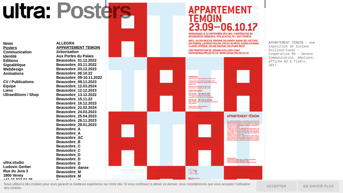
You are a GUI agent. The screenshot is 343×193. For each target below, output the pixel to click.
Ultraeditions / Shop (21, 94)
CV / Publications (18, 82)
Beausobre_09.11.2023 (76, 82)
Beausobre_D (68, 155)
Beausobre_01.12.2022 (76, 60)
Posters (10, 48)
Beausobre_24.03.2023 (76, 112)
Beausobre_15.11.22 (74, 99)
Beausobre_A (68, 129)
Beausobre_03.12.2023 (76, 69)
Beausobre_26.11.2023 (76, 120)
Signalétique (14, 65)
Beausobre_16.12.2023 (76, 103)
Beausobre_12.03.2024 (76, 86)
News (8, 43)
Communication (17, 52)
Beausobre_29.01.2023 (76, 125)
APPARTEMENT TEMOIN (78, 47)
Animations (13, 73)
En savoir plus (318, 186)
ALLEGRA (65, 43)
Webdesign (13, 69)
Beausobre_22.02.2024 (76, 107)
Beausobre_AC (69, 137)
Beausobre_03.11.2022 (76, 64)
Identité (10, 56)
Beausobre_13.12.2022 (76, 94)
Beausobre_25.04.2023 (76, 116)
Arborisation (67, 52)
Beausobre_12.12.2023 (76, 90)
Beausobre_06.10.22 (74, 73)
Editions (10, 60)
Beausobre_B (68, 142)
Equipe (9, 86)
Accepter (276, 186)
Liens (8, 90)
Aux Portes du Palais (75, 56)
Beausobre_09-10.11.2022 (79, 77)
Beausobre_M (68, 172)
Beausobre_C (68, 146)
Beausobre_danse (72, 167)
